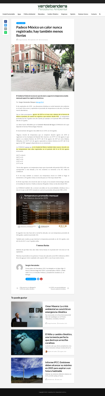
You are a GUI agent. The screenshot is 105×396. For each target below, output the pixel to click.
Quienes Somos (83, 14)
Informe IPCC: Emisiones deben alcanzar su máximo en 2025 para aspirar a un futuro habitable (58, 366)
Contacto (94, 14)
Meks (54, 392)
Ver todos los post (31, 279)
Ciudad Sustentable (8, 14)
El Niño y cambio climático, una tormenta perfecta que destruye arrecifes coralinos (58, 338)
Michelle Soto (49, 379)
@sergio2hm (39, 102)
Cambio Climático (52, 14)
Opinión (72, 14)
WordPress (63, 392)
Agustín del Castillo (51, 351)
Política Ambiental (29, 14)
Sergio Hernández (21, 39)
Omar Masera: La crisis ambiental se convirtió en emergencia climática (58, 309)
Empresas (64, 14)
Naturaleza (41, 14)
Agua (19, 14)
